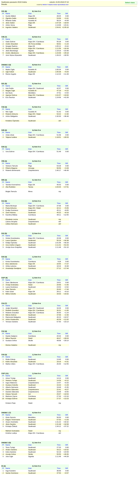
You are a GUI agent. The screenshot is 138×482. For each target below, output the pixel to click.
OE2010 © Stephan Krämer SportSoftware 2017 (55, 4)
